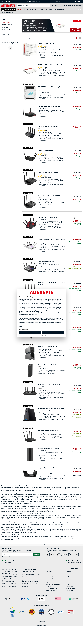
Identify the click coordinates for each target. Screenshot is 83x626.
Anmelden (36, 554)
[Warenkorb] (78, 5)
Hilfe (76, 1)
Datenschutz (12, 556)
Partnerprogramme (70, 580)
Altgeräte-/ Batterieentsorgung (53, 584)
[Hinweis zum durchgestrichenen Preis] (72, 29)
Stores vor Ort (69, 579)
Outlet (40, 9)
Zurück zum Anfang (41, 545)
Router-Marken (6, 37)
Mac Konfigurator (8, 12)
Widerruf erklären (50, 579)
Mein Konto (49, 571)
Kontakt (80, 1)
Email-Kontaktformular (30, 574)
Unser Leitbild (69, 582)
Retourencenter (49, 575)
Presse (68, 575)
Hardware (6, 16)
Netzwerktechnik (14, 16)
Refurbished (31, 9)
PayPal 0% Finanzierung (6, 1)
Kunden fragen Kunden (51, 590)
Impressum (41, 621)
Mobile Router (6, 29)
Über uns (68, 571)
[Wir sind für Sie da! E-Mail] (31, 569)
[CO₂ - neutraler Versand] (10, 560)
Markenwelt (69, 577)
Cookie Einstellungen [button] (71, 588)
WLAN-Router (6, 34)
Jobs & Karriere (70, 573)
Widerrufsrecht (49, 577)
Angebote (48, 9)
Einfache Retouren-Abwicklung (33, 1)
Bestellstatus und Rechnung (52, 573)
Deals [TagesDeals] (21, 9)
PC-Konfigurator (60, 9)
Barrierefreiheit (70, 590)
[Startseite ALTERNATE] (8, 5)
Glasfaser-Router (7, 24)
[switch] (79, 9)
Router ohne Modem (7, 32)
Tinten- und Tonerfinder (51, 588)
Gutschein (48, 586)
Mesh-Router (5, 27)
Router (21, 16)
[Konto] (69, 5)
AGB (67, 584)
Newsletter (57, 1)
